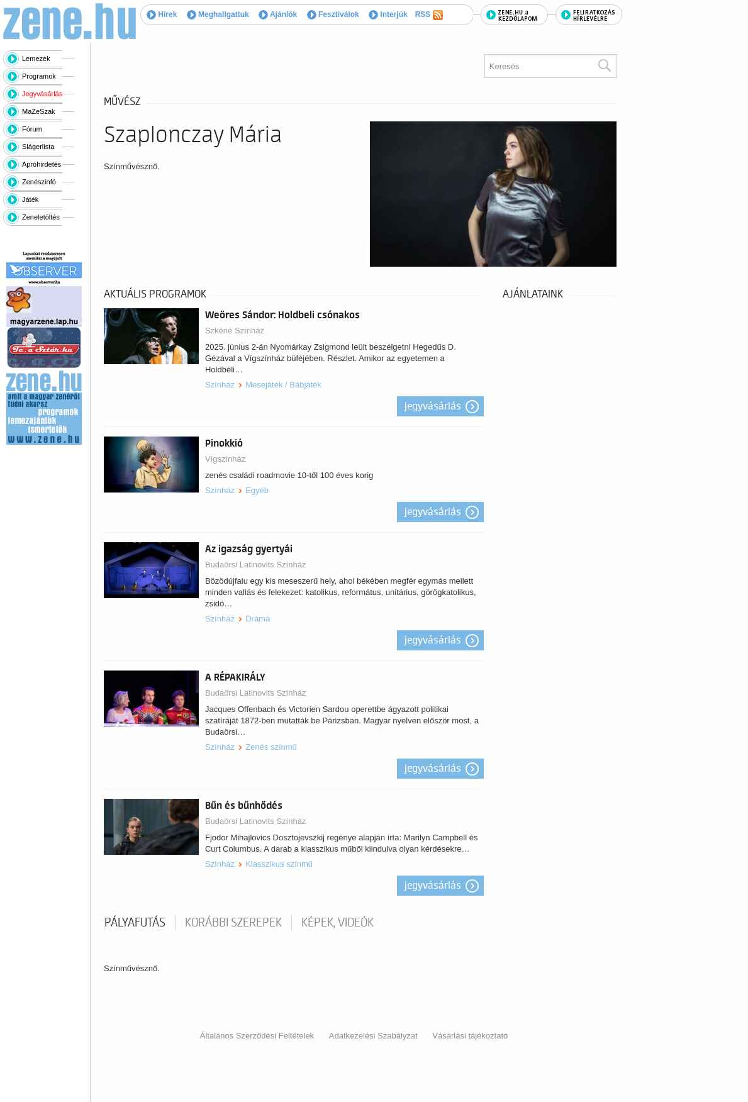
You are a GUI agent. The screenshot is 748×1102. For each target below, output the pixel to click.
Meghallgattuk (218, 14)
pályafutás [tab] (134, 923)
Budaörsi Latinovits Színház (255, 564)
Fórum (32, 129)
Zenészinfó (39, 182)
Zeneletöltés (41, 217)
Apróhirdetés (41, 164)
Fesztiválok (333, 14)
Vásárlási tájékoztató (470, 1035)
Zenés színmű (271, 747)
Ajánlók (278, 14)
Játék (30, 199)
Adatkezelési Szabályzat (373, 1035)
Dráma (257, 618)
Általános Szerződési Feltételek (257, 1035)
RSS (429, 15)
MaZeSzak (38, 111)
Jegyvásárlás (42, 93)
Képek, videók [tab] (337, 923)
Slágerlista (38, 146)
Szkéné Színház (234, 330)
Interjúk (388, 14)
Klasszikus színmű (279, 864)
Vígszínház (225, 459)
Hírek (162, 14)
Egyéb (257, 490)
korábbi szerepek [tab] (233, 923)
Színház (220, 384)
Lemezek (36, 58)
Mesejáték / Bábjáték (283, 384)
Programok (39, 76)
